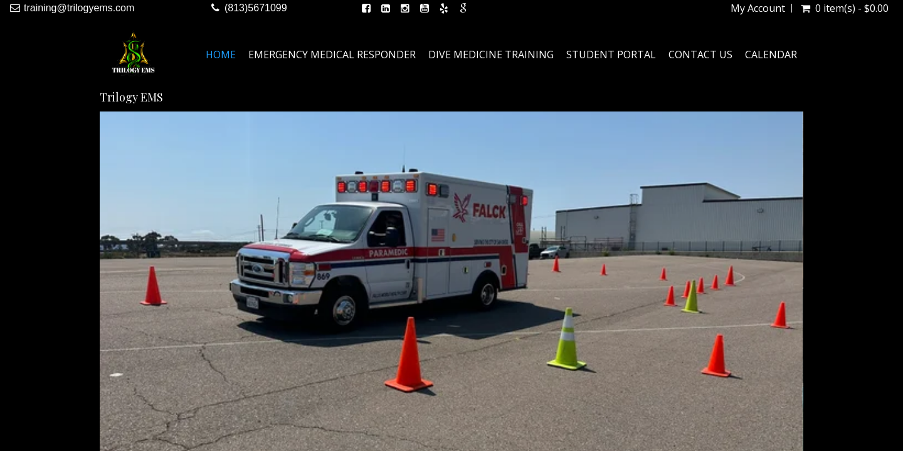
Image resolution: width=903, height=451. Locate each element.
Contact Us (700, 54)
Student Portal (611, 54)
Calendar (771, 54)
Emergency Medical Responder (332, 54)
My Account (758, 8)
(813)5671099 (255, 8)
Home (221, 54)
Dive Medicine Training (491, 54)
